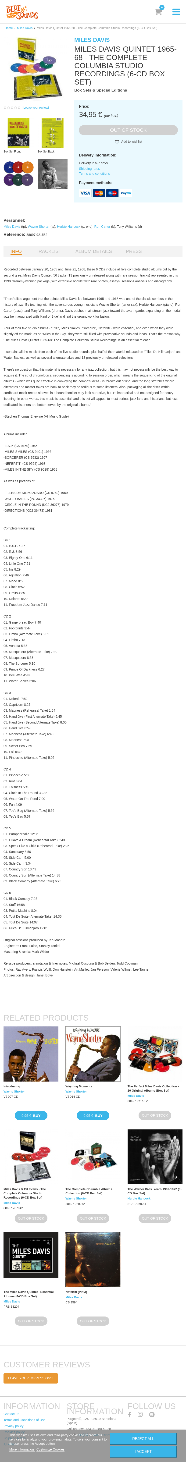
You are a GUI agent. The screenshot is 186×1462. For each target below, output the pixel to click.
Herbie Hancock (68, 226)
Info (16, 251)
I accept (143, 1452)
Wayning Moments (78, 1086)
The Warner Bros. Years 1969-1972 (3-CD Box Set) (155, 1191)
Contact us (11, 1414)
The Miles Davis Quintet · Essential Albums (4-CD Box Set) (29, 1294)
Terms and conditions (94, 173)
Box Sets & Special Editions (100, 90)
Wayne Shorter (39, 226)
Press (134, 251)
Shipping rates (89, 168)
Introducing (12, 1086)
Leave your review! (36, 107)
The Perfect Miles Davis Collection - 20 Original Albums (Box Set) (153, 1088)
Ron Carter (102, 226)
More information (22, 1449)
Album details (93, 251)
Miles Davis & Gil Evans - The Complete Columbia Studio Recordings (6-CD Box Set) (25, 1193)
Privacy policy (14, 1426)
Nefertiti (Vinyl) (76, 1292)
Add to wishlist (131, 141)
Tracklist (48, 251)
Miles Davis (24, 28)
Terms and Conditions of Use (25, 1420)
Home (9, 28)
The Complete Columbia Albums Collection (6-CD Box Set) (88, 1191)
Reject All (143, 1439)
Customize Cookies (50, 1449)
